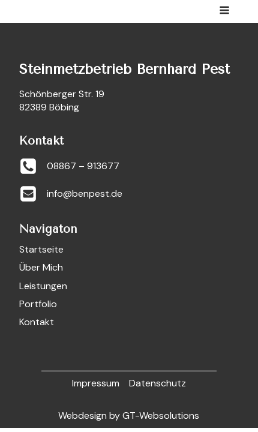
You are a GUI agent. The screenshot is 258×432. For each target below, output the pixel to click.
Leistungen (43, 286)
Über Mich (41, 267)
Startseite (41, 249)
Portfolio (38, 304)
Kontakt (36, 322)
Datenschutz (157, 383)
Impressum (95, 383)
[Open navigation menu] (224, 11)
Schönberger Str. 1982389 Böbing (61, 100)
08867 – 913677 (83, 166)
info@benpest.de (84, 193)
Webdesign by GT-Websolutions (128, 415)
